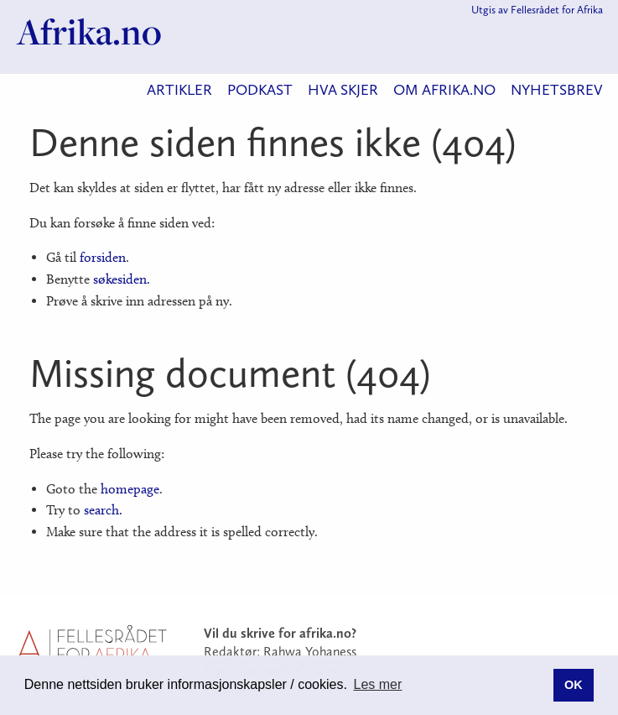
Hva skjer (343, 90)
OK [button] (573, 685)
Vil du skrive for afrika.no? (280, 633)
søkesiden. (121, 279)
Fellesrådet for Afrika (557, 9)
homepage (130, 489)
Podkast (260, 90)
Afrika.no (89, 32)
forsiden (103, 257)
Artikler (179, 90)
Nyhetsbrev (557, 90)
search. (103, 510)
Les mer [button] (378, 684)
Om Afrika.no (444, 90)
